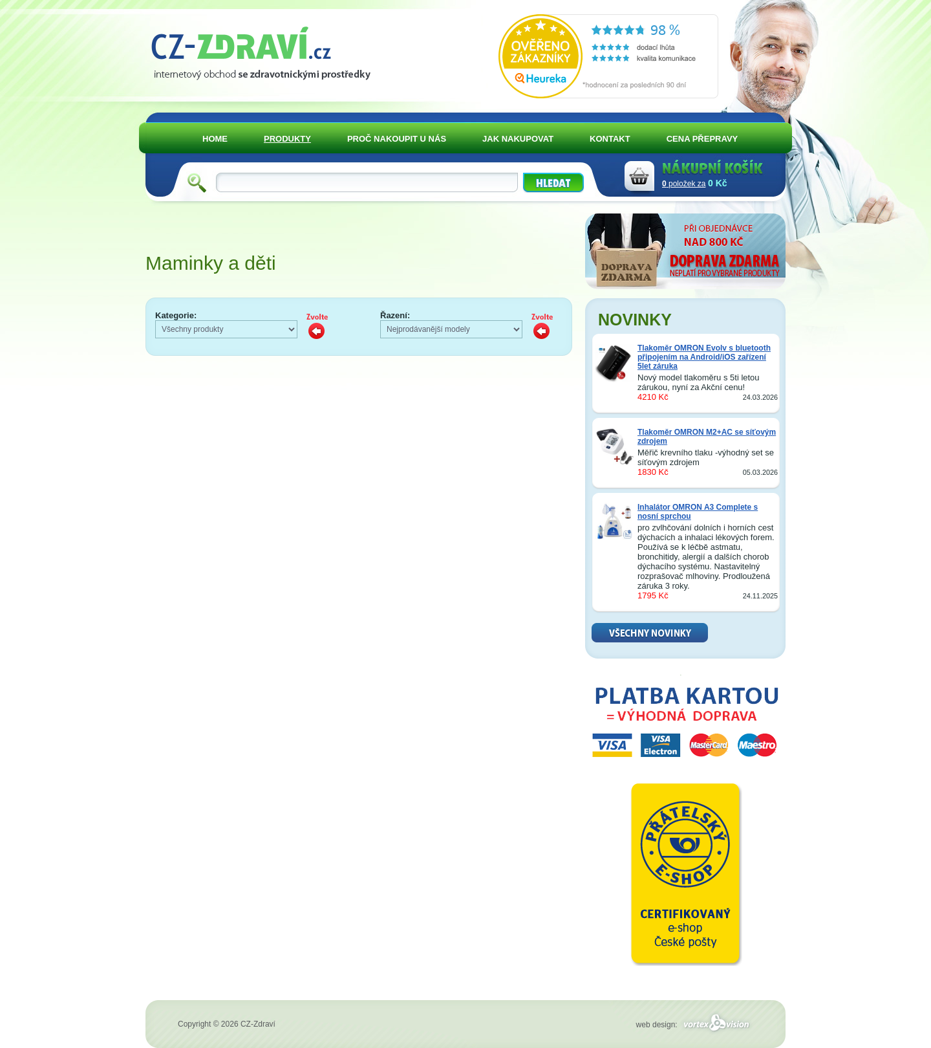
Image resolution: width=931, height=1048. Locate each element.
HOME (215, 139)
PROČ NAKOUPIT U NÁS (396, 139)
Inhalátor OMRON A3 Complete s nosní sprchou (697, 512)
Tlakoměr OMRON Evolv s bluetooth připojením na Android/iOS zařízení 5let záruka (704, 357)
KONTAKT (610, 139)
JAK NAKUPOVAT (517, 139)
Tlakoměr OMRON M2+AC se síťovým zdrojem (706, 437)
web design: (694, 1024)
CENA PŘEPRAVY (702, 139)
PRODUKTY (287, 139)
